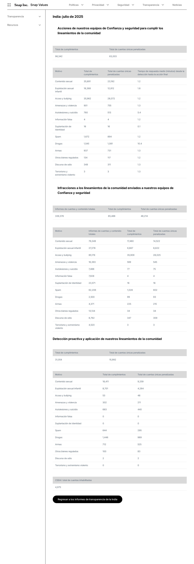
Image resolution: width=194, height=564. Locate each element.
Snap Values (39, 5)
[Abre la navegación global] (9, 5)
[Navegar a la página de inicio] (21, 5)
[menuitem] (23, 16)
